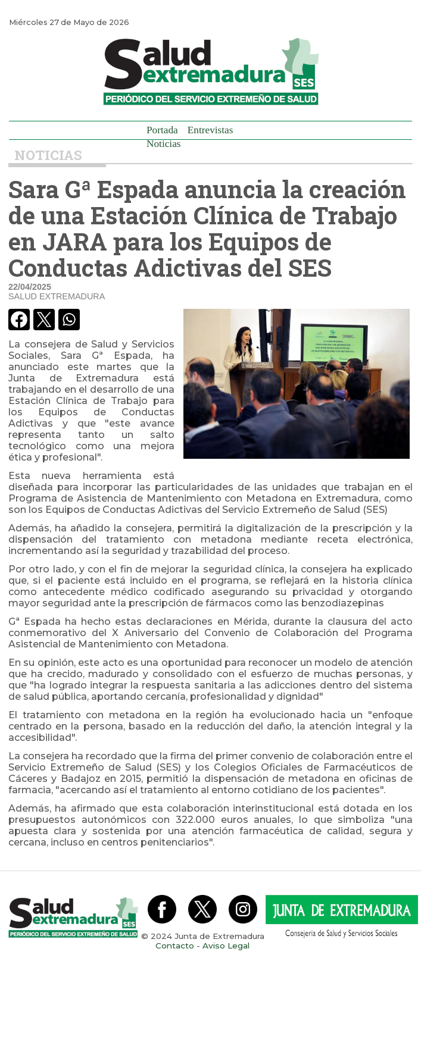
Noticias (163, 143)
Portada (162, 130)
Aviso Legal (226, 945)
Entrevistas (210, 130)
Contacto (174, 945)
